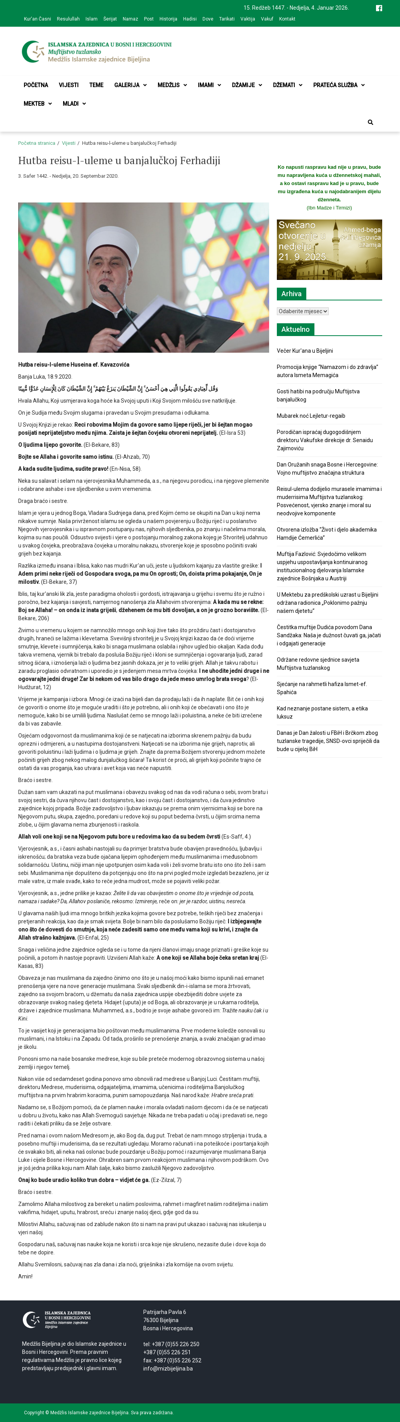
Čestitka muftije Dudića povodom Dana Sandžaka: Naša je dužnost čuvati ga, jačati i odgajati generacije (329, 635)
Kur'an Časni (37, 19)
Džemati (287, 85)
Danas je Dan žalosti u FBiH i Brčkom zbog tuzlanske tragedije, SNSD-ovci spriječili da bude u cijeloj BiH (328, 741)
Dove (208, 19)
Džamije (247, 85)
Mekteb (38, 104)
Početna (36, 85)
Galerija (130, 85)
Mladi (74, 104)
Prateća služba (339, 85)
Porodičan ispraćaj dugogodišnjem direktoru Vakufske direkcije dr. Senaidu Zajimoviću (325, 440)
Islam (92, 19)
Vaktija (247, 19)
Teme (96, 85)
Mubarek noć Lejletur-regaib (311, 416)
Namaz (130, 19)
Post (149, 19)
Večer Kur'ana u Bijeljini (305, 351)
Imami (209, 85)
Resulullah (68, 19)
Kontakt (287, 19)
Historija (168, 19)
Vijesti (69, 85)
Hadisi (190, 19)
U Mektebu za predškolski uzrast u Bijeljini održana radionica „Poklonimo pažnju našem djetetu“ (327, 603)
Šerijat (110, 19)
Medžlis (172, 85)
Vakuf (267, 19)
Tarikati (227, 19)
